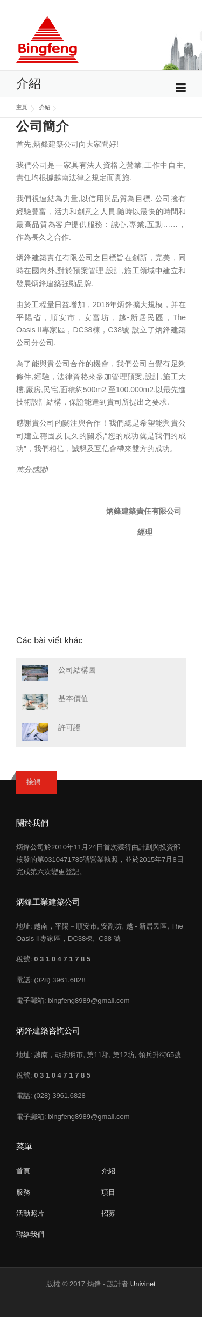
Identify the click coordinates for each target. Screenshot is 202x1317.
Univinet (143, 1284)
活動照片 (30, 1213)
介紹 (44, 107)
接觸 (33, 782)
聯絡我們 (30, 1234)
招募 (108, 1213)
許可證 (69, 727)
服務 (23, 1192)
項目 (108, 1192)
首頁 (23, 1171)
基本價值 (73, 698)
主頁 (22, 107)
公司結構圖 (77, 669)
